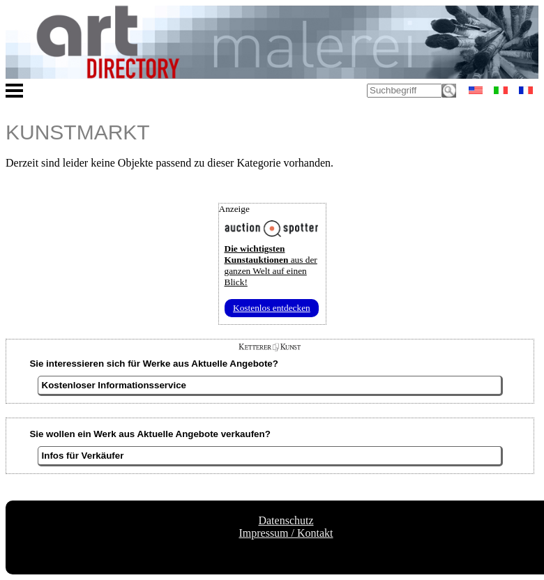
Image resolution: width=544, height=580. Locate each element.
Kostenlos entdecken (271, 308)
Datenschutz (285, 520)
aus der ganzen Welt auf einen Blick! (271, 265)
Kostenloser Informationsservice (114, 385)
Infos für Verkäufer (83, 455)
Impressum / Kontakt (286, 533)
